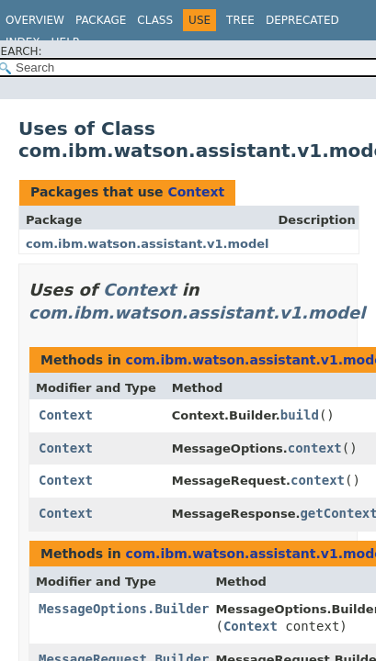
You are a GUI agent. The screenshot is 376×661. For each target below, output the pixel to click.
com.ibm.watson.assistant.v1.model (147, 244)
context (315, 448)
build (299, 415)
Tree (240, 20)
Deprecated (302, 20)
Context (195, 192)
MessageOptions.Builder (124, 608)
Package (100, 20)
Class (155, 20)
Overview (35, 20)
